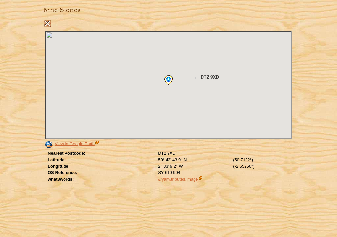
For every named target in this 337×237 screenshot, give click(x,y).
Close (47, 23)
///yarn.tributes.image (178, 179)
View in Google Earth (75, 143)
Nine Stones (62, 9)
